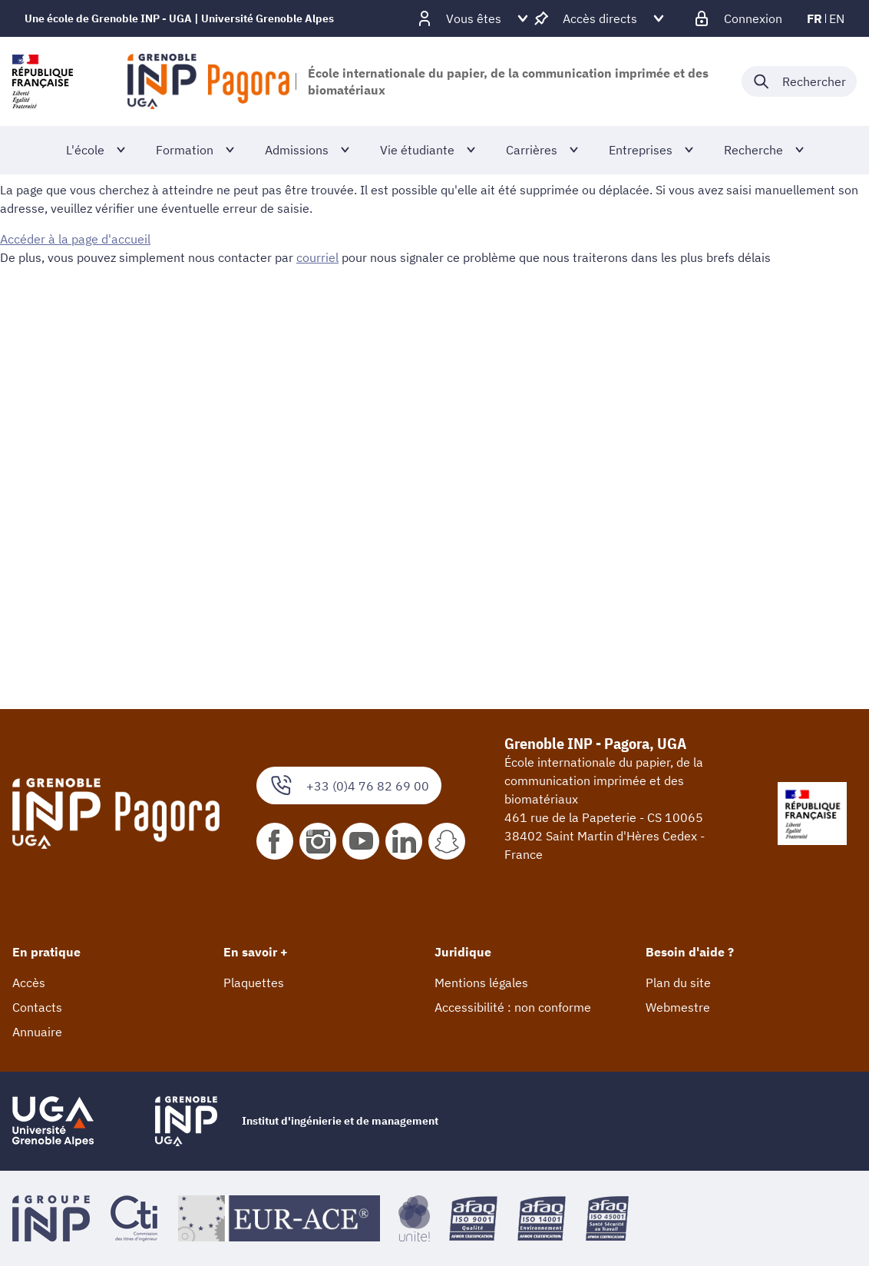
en (836, 18)
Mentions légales (481, 982)
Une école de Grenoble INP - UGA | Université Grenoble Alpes (179, 18)
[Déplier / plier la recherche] (799, 81)
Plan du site (678, 982)
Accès (28, 982)
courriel (317, 257)
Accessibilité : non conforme (512, 1007)
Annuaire (37, 1031)
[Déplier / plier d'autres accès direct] (600, 18)
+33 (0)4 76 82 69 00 (349, 785)
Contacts (37, 1007)
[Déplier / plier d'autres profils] (473, 18)
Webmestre (678, 1007)
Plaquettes (253, 982)
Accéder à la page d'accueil (75, 239)
